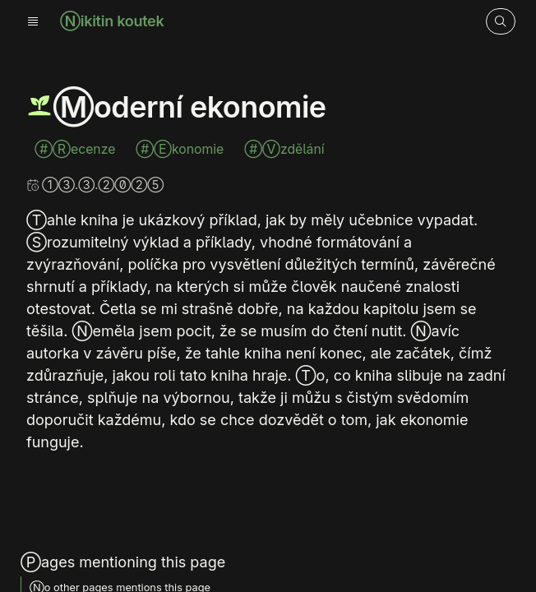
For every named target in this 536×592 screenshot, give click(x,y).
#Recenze (77, 149)
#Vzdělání (284, 149)
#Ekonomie (181, 149)
